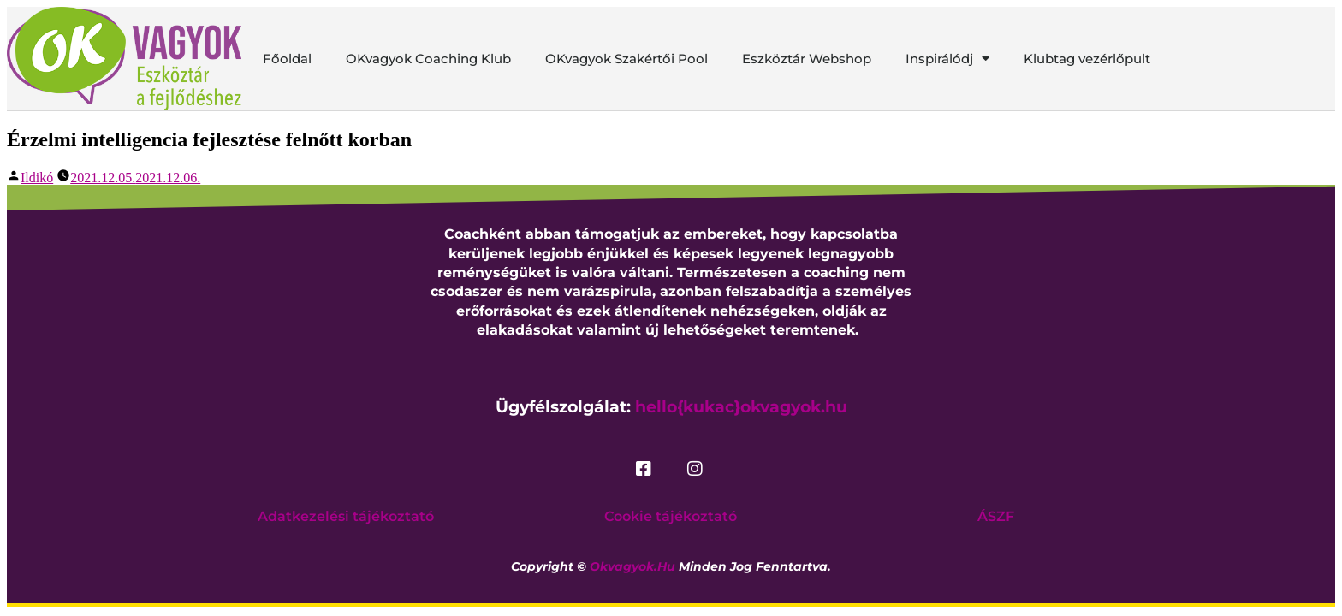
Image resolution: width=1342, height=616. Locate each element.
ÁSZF (995, 516)
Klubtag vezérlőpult (1087, 58)
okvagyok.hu (632, 566)
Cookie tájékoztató (670, 516)
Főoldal (287, 58)
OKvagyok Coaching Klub (428, 58)
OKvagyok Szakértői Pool (626, 58)
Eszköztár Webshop (806, 58)
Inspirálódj (947, 59)
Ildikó (37, 177)
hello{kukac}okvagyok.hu (741, 407)
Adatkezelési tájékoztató (346, 516)
